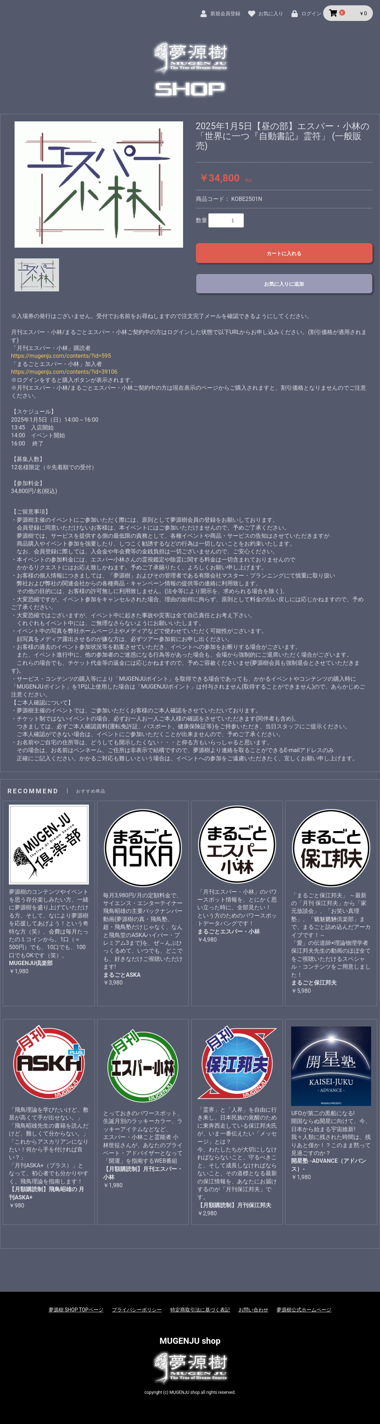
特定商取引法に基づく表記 (200, 1310)
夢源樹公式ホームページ (304, 1310)
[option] (99, 184)
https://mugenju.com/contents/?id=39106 (64, 371)
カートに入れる (284, 253)
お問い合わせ (253, 1310)
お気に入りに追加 (284, 284)
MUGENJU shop (190, 1341)
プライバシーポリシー (137, 1310)
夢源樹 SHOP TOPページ (76, 1310)
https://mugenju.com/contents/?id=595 (61, 355)
